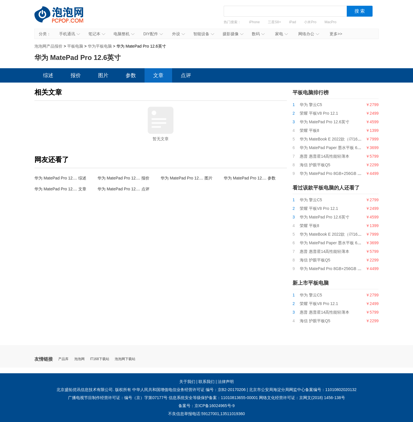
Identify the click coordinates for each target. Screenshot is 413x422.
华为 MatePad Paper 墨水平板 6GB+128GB (339, 147)
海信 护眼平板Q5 (315, 165)
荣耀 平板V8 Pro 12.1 (319, 113)
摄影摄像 (233, 34)
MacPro (330, 22)
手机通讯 (69, 34)
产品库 (63, 359)
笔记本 (96, 34)
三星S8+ (274, 22)
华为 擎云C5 (311, 104)
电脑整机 (124, 34)
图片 (103, 75)
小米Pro (310, 22)
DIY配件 (153, 34)
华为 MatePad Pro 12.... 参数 (250, 178)
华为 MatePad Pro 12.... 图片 (187, 178)
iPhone (254, 22)
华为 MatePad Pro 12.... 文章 (60, 189)
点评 (186, 75)
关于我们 (187, 381)
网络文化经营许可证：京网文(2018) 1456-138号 (302, 397)
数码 (258, 34)
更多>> (336, 34)
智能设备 (203, 34)
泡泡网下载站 (125, 359)
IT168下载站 (99, 359)
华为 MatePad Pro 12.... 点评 (123, 189)
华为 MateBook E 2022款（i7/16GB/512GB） (340, 139)
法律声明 (226, 381)
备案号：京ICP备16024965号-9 (206, 405)
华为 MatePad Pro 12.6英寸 (324, 122)
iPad (292, 22)
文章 (158, 75)
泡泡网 (79, 359)
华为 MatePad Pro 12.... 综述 (60, 178)
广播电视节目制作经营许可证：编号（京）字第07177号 (117, 397)
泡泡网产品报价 (64, 18)
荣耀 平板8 (309, 130)
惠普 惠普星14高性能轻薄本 (324, 156)
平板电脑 (75, 46)
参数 (131, 75)
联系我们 (206, 381)
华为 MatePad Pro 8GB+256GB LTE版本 (336, 173)
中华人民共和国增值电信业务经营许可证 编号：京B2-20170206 (189, 389)
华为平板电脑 (100, 46)
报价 (76, 75)
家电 (281, 34)
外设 (178, 34)
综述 (48, 75)
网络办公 (308, 34)
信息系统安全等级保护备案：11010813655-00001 (213, 397)
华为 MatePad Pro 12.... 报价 (123, 178)
